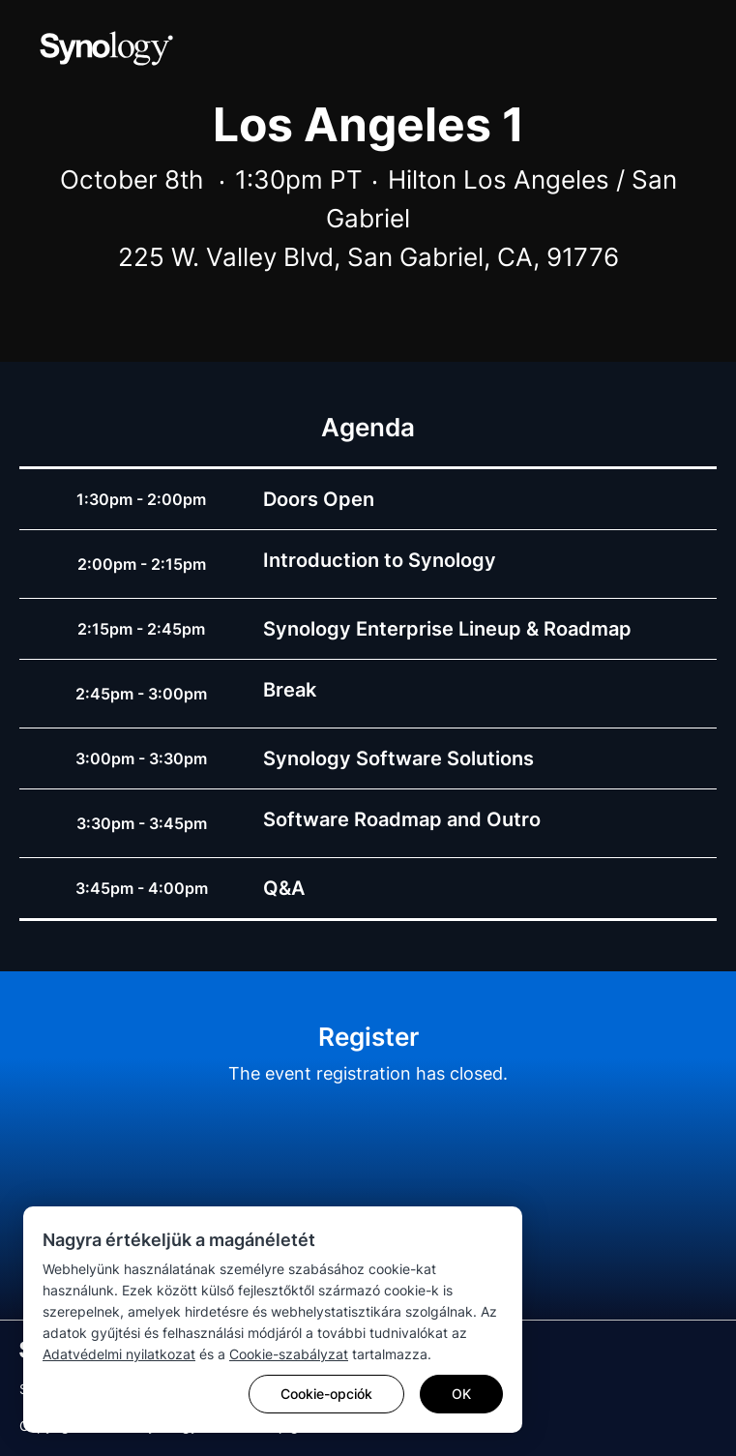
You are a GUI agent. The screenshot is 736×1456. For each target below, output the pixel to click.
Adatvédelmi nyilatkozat (119, 1354)
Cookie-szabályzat (288, 1354)
